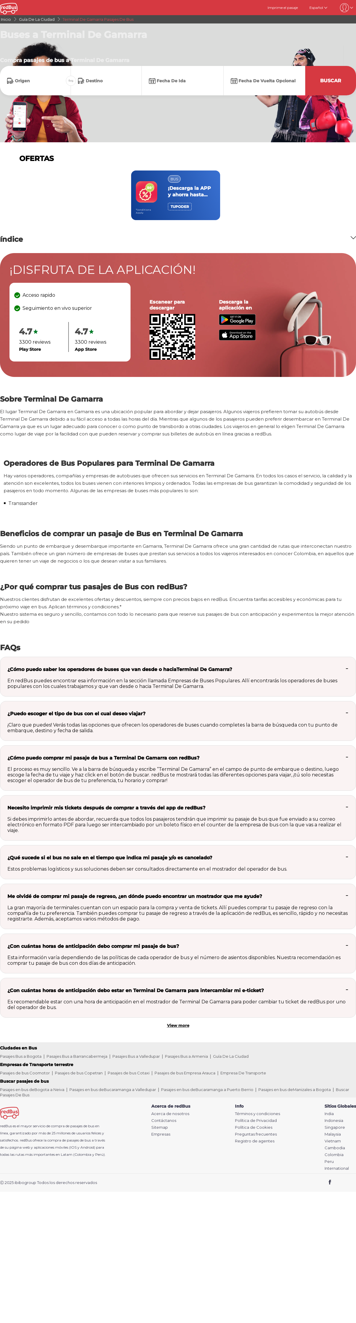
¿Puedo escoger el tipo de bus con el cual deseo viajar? (76, 713)
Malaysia (333, 1134)
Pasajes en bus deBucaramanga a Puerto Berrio (207, 1089)
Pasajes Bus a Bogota (21, 1056)
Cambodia (335, 1148)
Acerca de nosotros (170, 1114)
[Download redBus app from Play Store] (237, 323)
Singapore (335, 1127)
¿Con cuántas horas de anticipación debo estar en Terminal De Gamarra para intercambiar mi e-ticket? (135, 990)
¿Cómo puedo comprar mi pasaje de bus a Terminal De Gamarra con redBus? (103, 758)
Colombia (334, 1155)
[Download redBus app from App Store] (237, 339)
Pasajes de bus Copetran (79, 1073)
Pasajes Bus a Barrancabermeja (77, 1056)
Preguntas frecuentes (256, 1134)
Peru (329, 1161)
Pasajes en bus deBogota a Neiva (32, 1089)
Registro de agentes (254, 1141)
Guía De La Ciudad (231, 1056)
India (329, 1114)
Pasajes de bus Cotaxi (129, 1073)
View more (178, 1025)
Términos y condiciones (257, 1114)
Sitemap (159, 1127)
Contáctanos (163, 1121)
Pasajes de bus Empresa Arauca (185, 1073)
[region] (178, 195)
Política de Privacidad (256, 1121)
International (337, 1168)
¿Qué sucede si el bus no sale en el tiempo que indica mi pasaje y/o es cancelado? (109, 858)
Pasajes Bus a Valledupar (136, 1056)
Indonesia (334, 1121)
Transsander (23, 503)
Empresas (160, 1134)
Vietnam (333, 1141)
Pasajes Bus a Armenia (186, 1056)
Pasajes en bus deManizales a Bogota (294, 1089)
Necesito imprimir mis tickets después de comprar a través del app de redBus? (106, 808)
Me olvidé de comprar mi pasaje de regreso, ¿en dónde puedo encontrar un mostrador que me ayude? (134, 896)
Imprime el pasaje (283, 7)
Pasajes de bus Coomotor (25, 1073)
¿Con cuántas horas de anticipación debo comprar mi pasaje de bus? (93, 946)
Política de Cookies (253, 1127)
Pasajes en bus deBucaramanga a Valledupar (112, 1089)
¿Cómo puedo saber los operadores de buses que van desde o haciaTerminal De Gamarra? (119, 669)
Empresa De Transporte (243, 1073)
